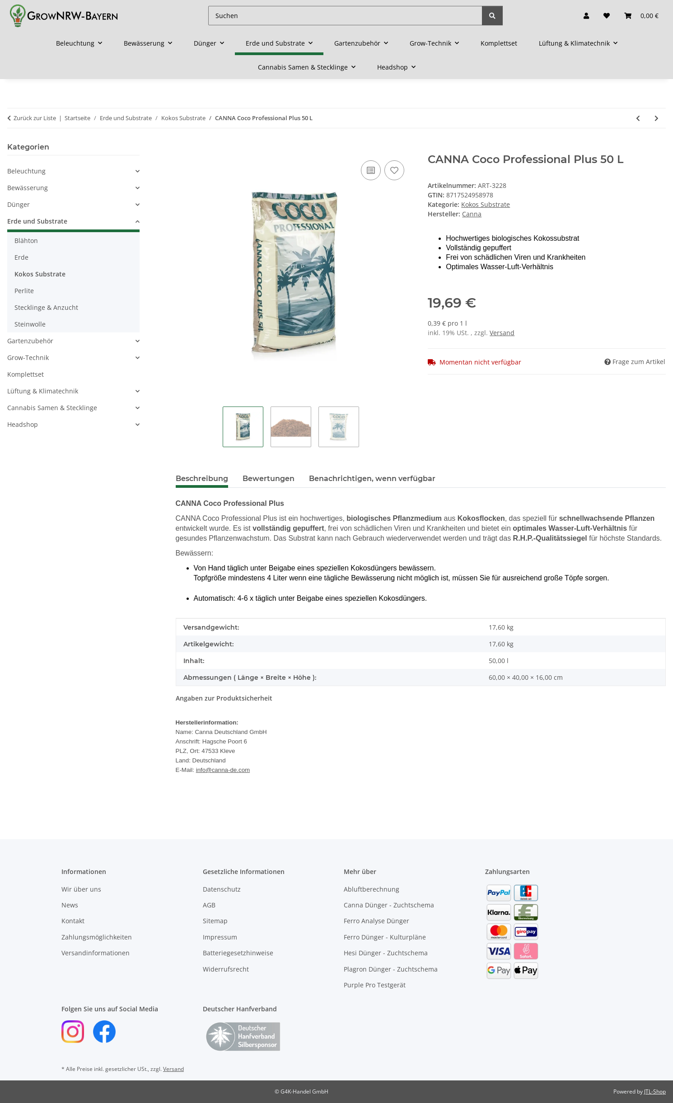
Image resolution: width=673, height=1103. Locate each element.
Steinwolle (30, 324)
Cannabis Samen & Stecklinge (52, 407)
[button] (586, 15)
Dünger (18, 204)
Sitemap (215, 920)
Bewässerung (27, 187)
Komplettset (25, 374)
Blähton (26, 240)
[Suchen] (345, 15)
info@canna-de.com (223, 769)
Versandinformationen (95, 953)
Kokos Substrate (485, 204)
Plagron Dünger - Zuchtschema (391, 969)
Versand (502, 332)
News (69, 905)
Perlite (24, 290)
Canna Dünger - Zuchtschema (389, 905)
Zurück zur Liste (35, 118)
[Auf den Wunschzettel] (394, 170)
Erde (21, 257)
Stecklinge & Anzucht (46, 307)
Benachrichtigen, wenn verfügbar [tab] (372, 478)
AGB (209, 905)
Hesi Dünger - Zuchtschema (386, 953)
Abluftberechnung (371, 889)
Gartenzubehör (30, 341)
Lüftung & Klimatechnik (42, 391)
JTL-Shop (655, 1091)
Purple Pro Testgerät (375, 985)
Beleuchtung (26, 171)
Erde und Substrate (37, 221)
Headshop (22, 424)
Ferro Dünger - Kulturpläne (385, 937)
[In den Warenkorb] (183, 148)
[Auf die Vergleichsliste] (371, 170)
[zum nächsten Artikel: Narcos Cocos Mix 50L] (656, 118)
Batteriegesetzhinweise (238, 953)
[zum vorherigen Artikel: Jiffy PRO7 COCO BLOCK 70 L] (638, 118)
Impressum (220, 937)
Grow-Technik (28, 357)
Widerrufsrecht (226, 969)
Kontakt (72, 920)
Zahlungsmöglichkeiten (96, 937)
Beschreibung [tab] (202, 478)
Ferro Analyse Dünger (376, 920)
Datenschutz (222, 889)
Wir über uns (81, 889)
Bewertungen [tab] (268, 478)
